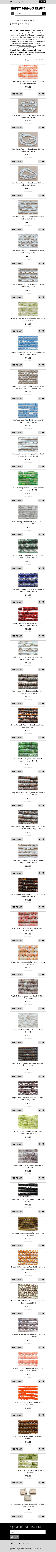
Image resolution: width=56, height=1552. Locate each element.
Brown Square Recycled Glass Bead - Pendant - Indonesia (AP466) (28, 1505)
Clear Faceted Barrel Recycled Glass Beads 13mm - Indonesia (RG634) (28, 861)
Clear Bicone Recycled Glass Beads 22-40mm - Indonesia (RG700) (28, 116)
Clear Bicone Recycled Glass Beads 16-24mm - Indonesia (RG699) (28, 150)
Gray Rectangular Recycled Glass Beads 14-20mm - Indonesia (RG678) (28, 523)
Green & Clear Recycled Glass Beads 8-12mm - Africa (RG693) (28, 319)
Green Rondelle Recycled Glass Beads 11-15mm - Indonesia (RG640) (28, 760)
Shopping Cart (18, 2)
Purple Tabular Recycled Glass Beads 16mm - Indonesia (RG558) (28, 1098)
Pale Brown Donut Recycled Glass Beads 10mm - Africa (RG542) (28, 1234)
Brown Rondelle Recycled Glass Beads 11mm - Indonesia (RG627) (28, 895)
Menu (43, 2)
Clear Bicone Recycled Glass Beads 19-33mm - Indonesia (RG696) (28, 218)
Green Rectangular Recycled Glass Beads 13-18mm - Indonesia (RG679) (28, 489)
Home (12, 20)
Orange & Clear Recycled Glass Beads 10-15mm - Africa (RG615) (28, 963)
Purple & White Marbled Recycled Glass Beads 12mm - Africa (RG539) (28, 1302)
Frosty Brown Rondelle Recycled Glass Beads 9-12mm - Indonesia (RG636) (28, 794)
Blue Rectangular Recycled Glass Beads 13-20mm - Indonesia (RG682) (28, 421)
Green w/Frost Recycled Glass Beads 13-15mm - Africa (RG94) (28, 1471)
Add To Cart (17, 94)
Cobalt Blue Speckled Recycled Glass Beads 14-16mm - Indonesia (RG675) (28, 590)
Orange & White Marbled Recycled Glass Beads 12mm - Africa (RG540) (28, 1268)
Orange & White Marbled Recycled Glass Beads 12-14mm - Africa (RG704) (28, 82)
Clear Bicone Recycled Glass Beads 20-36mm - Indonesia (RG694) (28, 285)
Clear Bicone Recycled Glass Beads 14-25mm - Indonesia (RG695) (28, 252)
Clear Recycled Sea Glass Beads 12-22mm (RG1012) (28, 1031)
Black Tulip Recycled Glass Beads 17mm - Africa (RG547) (28, 1200)
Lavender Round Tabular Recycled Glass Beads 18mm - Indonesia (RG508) (28, 1336)
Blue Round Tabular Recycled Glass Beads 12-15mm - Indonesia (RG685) (28, 353)
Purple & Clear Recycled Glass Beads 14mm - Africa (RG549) (28, 1166)
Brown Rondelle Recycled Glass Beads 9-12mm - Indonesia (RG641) (28, 726)
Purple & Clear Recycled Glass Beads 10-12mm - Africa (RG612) (28, 997)
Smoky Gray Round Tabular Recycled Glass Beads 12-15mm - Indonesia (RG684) (28, 387)
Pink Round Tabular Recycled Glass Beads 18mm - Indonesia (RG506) (28, 1369)
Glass (19, 20)
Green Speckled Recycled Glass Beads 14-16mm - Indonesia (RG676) (28, 556)
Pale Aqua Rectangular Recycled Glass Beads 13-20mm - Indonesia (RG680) (28, 455)
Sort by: (27, 60)
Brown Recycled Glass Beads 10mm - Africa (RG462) (28, 1437)
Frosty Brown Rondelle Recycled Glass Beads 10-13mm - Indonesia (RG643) (28, 692)
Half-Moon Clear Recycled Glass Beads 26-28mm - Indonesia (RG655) (28, 658)
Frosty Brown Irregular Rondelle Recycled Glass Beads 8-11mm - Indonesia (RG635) (28, 827)
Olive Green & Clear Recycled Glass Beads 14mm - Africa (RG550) (28, 1132)
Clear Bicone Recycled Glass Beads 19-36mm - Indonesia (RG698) (28, 184)
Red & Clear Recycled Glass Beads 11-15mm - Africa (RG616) (28, 929)
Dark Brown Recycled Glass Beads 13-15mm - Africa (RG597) (28, 1065)
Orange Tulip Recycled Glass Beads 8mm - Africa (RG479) (28, 1403)
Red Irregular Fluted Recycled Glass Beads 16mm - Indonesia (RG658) (28, 624)
